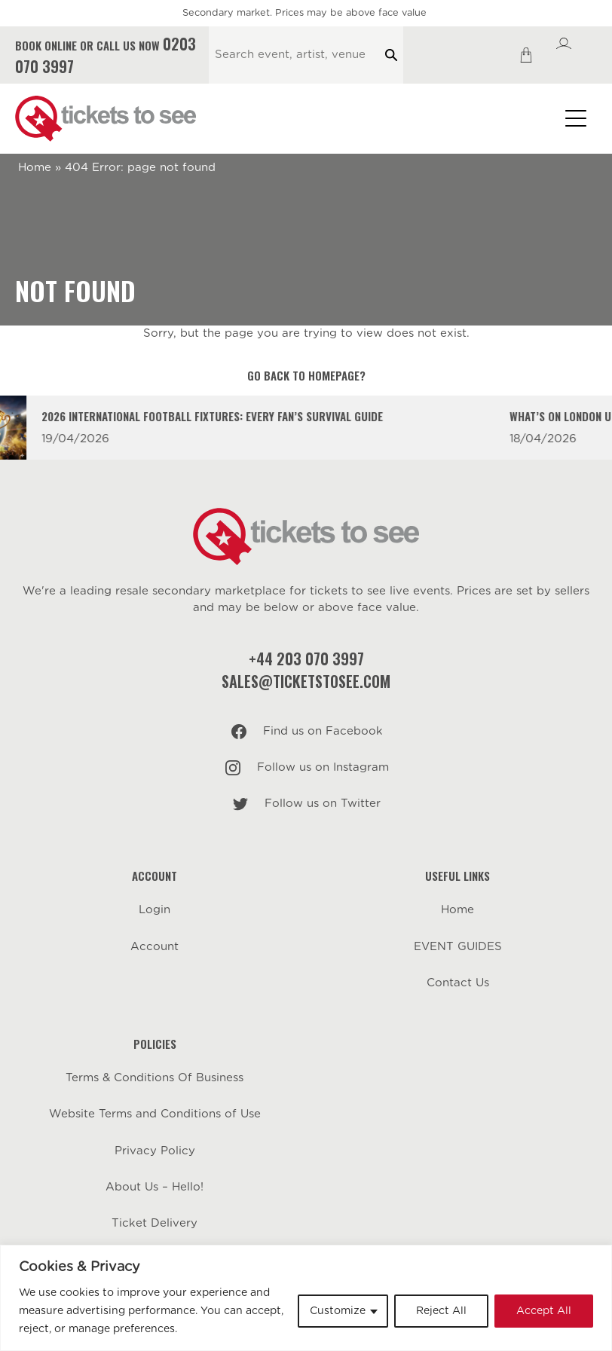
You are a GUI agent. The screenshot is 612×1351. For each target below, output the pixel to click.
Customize (338, 1311)
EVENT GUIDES (458, 946)
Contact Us (458, 983)
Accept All (543, 1311)
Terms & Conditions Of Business (154, 1078)
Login (154, 909)
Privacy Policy (155, 1151)
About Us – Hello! (154, 1187)
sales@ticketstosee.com (306, 681)
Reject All (441, 1311)
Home (34, 167)
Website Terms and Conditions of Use (155, 1114)
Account (154, 946)
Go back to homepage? (306, 375)
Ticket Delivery (154, 1223)
